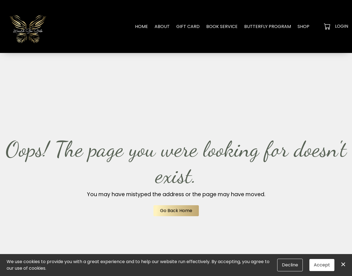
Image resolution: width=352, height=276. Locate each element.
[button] (328, 26)
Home (141, 26)
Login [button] (341, 26)
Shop (303, 26)
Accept (322, 265)
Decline (290, 265)
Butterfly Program (267, 26)
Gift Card (188, 26)
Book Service (222, 26)
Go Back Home (176, 210)
